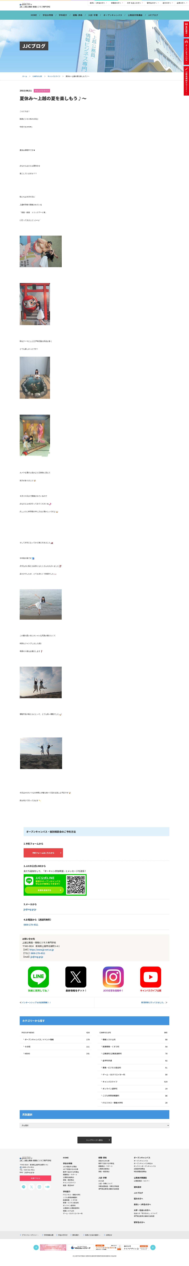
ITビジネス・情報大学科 (135, 1107)
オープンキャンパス (112, 17)
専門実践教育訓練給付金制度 (108, 1194)
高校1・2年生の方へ (97, 3)
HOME (34, 17)
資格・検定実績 (103, 1176)
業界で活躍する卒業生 (106, 1168)
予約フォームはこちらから (46, 855)
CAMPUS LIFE (37, 78)
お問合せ (109, 1240)
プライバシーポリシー (30, 1240)
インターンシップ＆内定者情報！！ (36, 1004)
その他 (57, 1049)
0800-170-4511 (31, 927)
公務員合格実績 (103, 1173)
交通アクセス (35, 1183)
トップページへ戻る (94, 1144)
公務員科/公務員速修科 (135, 1056)
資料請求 (76, 1240)
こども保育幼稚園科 (135, 1099)
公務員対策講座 (135, 17)
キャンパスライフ (54, 78)
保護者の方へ (116, 3)
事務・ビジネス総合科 (135, 1071)
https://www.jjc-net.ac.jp (42, 952)
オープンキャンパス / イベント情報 (57, 1042)
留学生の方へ (152, 3)
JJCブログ (153, 17)
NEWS (57, 1056)
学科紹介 (63, 17)
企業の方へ (181, 3)
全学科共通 (135, 1063)
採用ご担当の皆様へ (92, 1240)
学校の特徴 (48, 17)
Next (153, 1252)
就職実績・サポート (105, 1171)
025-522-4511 (29, 1174)
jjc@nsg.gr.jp (30, 911)
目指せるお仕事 (103, 1165)
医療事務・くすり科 (135, 1049)
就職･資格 (77, 17)
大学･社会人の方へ (134, 3)
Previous (36, 1252)
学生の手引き (63, 1240)
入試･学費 (93, 17)
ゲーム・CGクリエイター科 (135, 1078)
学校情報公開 (48, 1240)
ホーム (24, 78)
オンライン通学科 (135, 1092)
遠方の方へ (167, 3)
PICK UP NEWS (56, 1035)
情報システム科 (135, 1042)
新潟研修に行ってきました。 (153, 1004)
